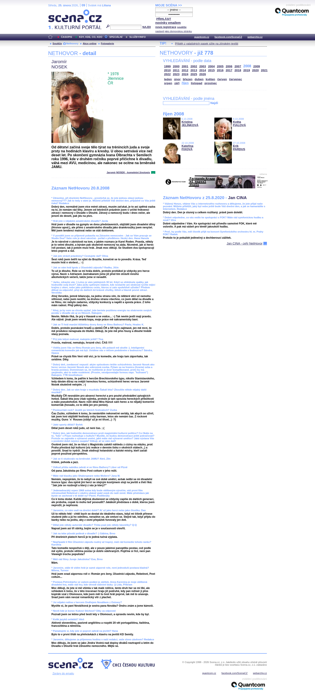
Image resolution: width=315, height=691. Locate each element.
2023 (176, 74)
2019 (246, 70)
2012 (185, 70)
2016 (220, 70)
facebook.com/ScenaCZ (228, 37)
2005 (220, 66)
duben (199, 79)
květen (210, 79)
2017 (229, 70)
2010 (167, 70)
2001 (185, 66)
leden (168, 79)
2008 (247, 66)
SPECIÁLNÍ (115, 37)
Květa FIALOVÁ (239, 123)
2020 (255, 70)
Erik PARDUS (239, 147)
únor (177, 79)
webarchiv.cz (254, 37)
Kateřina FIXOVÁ (187, 147)
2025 (194, 74)
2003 (202, 66)
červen (222, 79)
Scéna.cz (55, 11)
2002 (194, 66)
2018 (237, 70)
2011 (176, 70)
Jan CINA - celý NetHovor (244, 243)
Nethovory (72, 43)
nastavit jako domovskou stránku (173, 31)
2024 (185, 74)
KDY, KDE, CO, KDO (90, 37)
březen (187, 79)
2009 (256, 66)
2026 (202, 74)
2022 (167, 74)
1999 (167, 66)
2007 (237, 66)
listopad (196, 83)
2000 (176, 66)
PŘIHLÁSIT (163, 19)
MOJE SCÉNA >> (168, 5)
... (153, 172)
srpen (168, 83)
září (176, 83)
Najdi (214, 103)
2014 (202, 70)
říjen (185, 83)
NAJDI (146, 27)
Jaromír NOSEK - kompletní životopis (128, 172)
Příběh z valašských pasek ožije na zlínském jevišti (206, 43)
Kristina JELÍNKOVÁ (190, 123)
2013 (194, 70)
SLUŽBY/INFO (137, 37)
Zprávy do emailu (63, 673)
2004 (211, 66)
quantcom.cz (201, 37)
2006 (229, 66)
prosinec (211, 83)
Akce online (89, 43)
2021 (264, 70)
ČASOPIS (66, 37)
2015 (211, 70)
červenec (235, 79)
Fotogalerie (107, 43)
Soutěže (57, 43)
